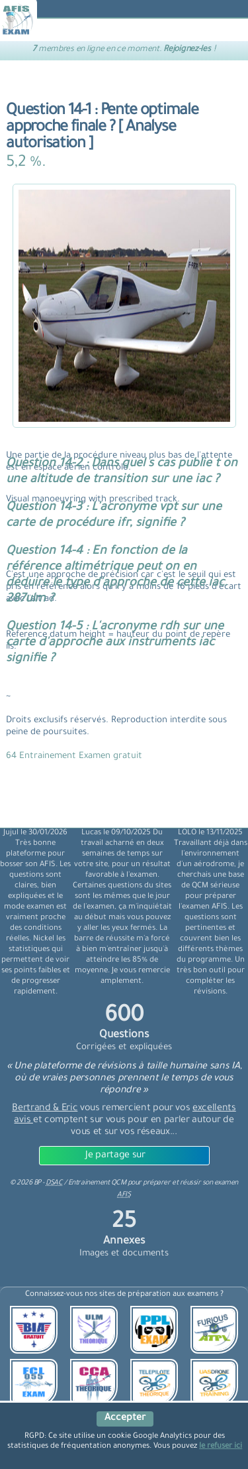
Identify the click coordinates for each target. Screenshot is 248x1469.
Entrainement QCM (98, 1183)
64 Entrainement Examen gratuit (74, 756)
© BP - (36, 1183)
